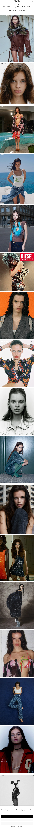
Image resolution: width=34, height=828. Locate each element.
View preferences (17, 823)
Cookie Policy (13, 826)
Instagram (11, 10)
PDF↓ (16, 10)
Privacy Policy (19, 826)
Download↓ (22, 10)
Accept (17, 816)
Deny (17, 819)
